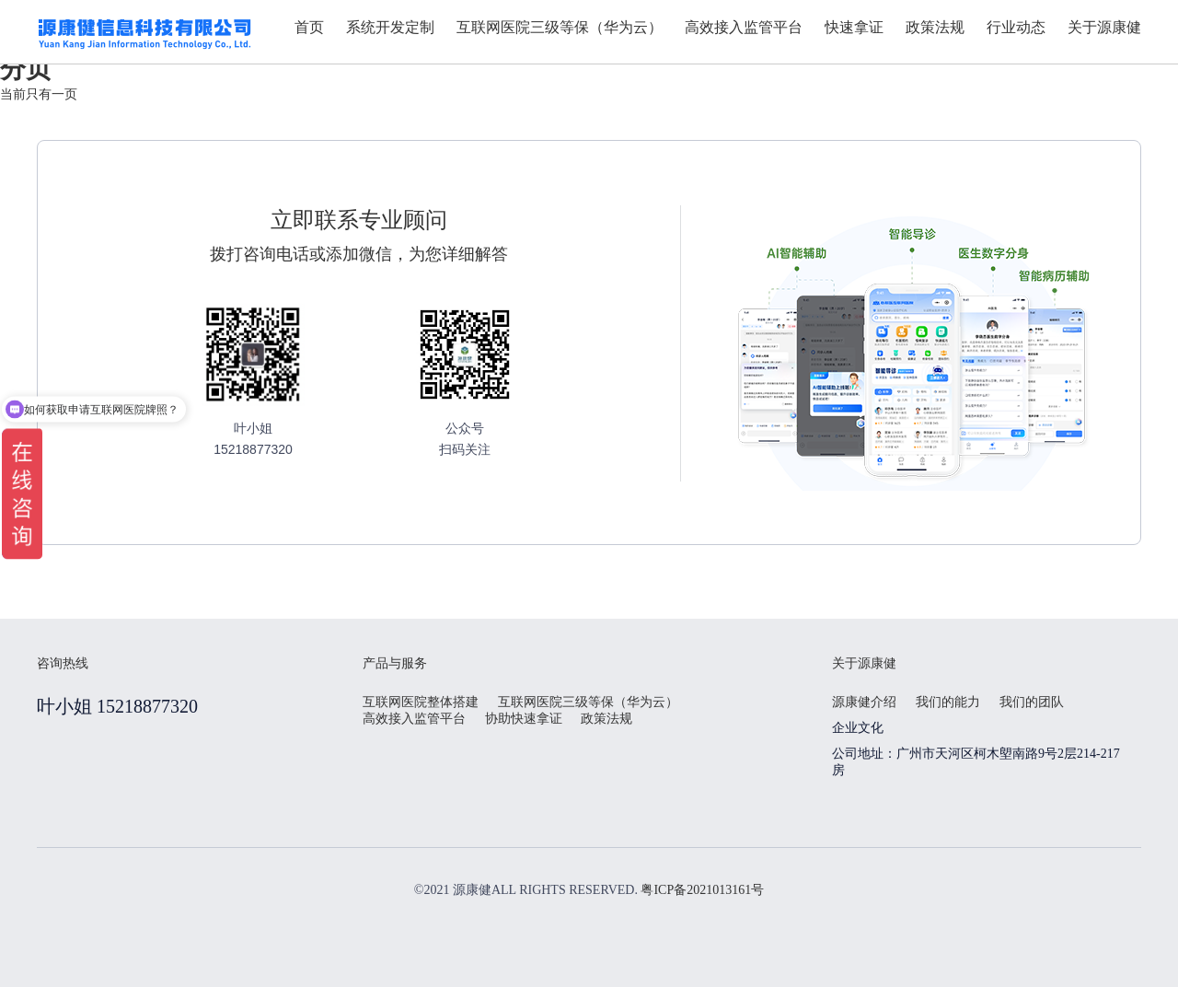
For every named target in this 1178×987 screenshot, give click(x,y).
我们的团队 (1031, 702)
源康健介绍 (864, 702)
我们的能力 (948, 702)
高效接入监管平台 (414, 719)
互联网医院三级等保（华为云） (588, 702)
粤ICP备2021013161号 (702, 890)
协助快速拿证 (523, 719)
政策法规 (606, 719)
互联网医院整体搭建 (421, 702)
